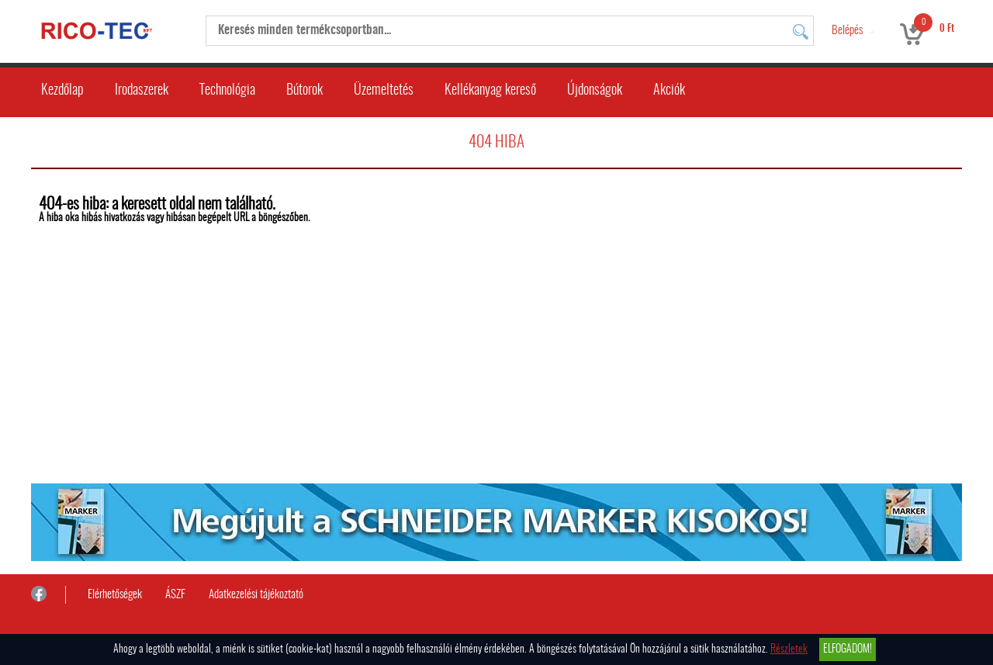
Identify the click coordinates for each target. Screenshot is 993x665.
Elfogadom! (847, 649)
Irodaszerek (141, 91)
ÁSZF (175, 595)
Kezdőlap (62, 91)
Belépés (847, 30)
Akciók (669, 91)
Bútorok (304, 91)
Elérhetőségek (115, 595)
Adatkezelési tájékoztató (256, 595)
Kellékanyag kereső (490, 91)
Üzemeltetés (383, 91)
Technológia (227, 91)
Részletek (789, 649)
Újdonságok (594, 91)
